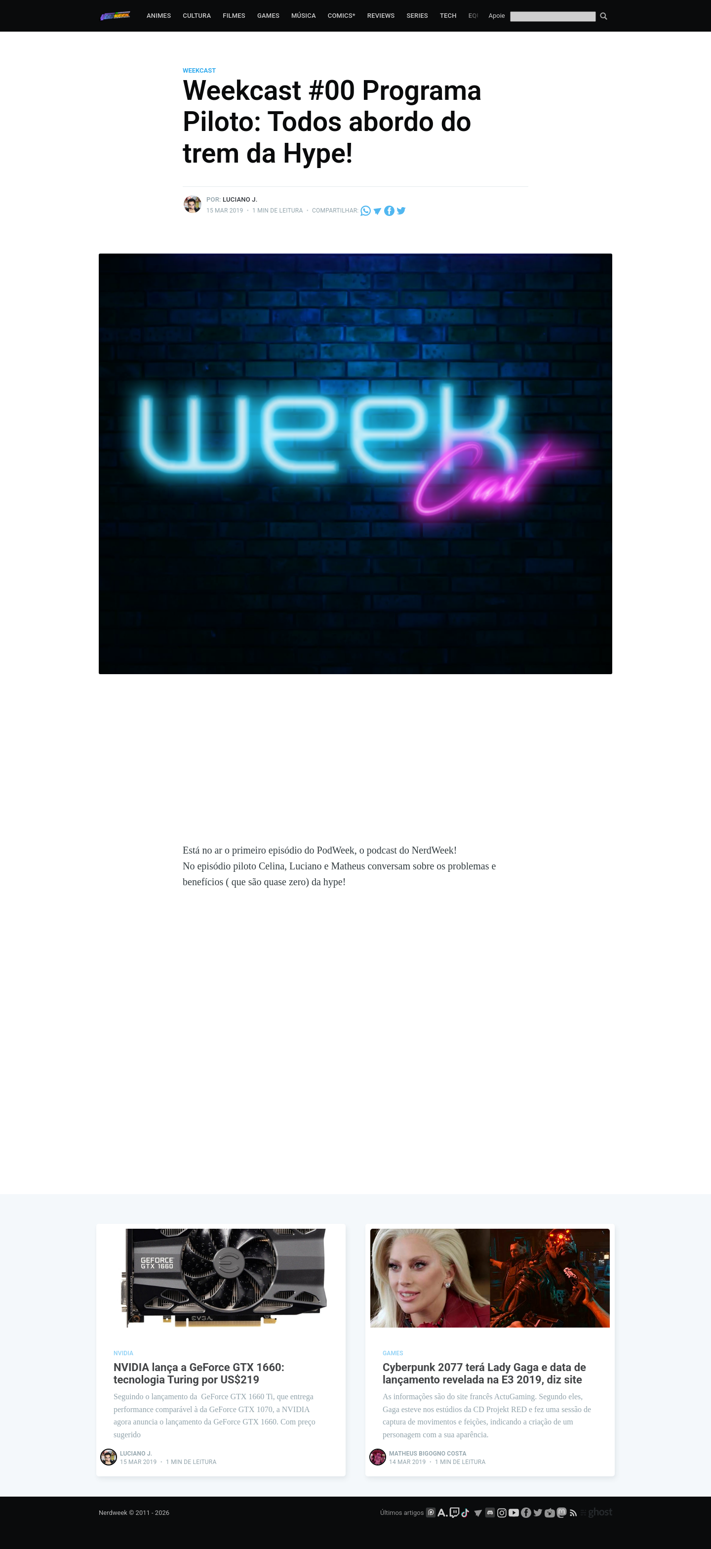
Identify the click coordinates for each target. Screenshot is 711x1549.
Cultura (197, 15)
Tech (448, 15)
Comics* (342, 15)
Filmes (234, 15)
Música (303, 15)
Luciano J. (240, 199)
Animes (159, 15)
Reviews (381, 15)
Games (268, 15)
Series (417, 15)
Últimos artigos (402, 1512)
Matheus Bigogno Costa (428, 1453)
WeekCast (199, 70)
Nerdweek (113, 1512)
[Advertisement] (355, 768)
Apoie (497, 15)
